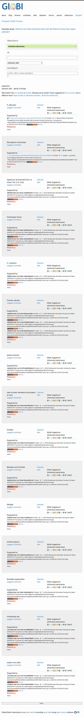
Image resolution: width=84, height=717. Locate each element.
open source (61, 712)
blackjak (10, 504)
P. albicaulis (11, 105)
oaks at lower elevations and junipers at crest (21, 394)
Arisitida (10, 430)
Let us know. (70, 93)
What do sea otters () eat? (33, 29)
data (35, 15)
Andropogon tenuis (14, 217)
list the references (51, 95)
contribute (27, 15)
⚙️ (53, 118)
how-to (51, 15)
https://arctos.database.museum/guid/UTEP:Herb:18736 (28, 118)
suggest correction (14, 108)
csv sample (18, 93)
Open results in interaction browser (26, 95)
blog (10, 15)
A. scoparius (12, 263)
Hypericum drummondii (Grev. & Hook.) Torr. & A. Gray (19, 181)
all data (28, 93)
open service (31, 712)
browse (17, 15)
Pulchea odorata (13, 300)
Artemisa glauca (13, 542)
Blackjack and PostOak (16, 467)
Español (79, 15)
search (59, 15)
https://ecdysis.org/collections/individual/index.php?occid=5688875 (32, 155)
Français (19, 21)
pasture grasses (13, 355)
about (4, 15)
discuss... (41, 124)
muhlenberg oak (13, 617)
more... (42, 703)
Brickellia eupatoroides (15, 579)
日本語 (12, 21)
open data (47, 712)
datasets (42, 15)
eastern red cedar (14, 662)
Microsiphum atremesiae (16, 142)
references (69, 15)
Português (6, 21)
